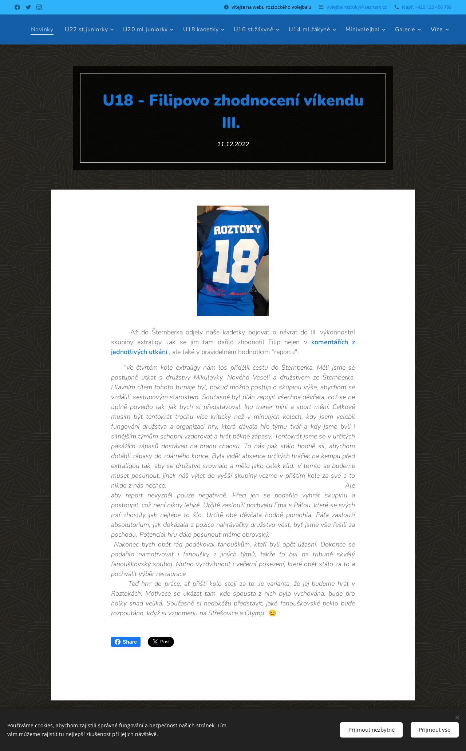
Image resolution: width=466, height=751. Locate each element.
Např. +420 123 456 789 (426, 7)
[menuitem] (69, 29)
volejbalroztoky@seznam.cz (357, 7)
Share (126, 642)
